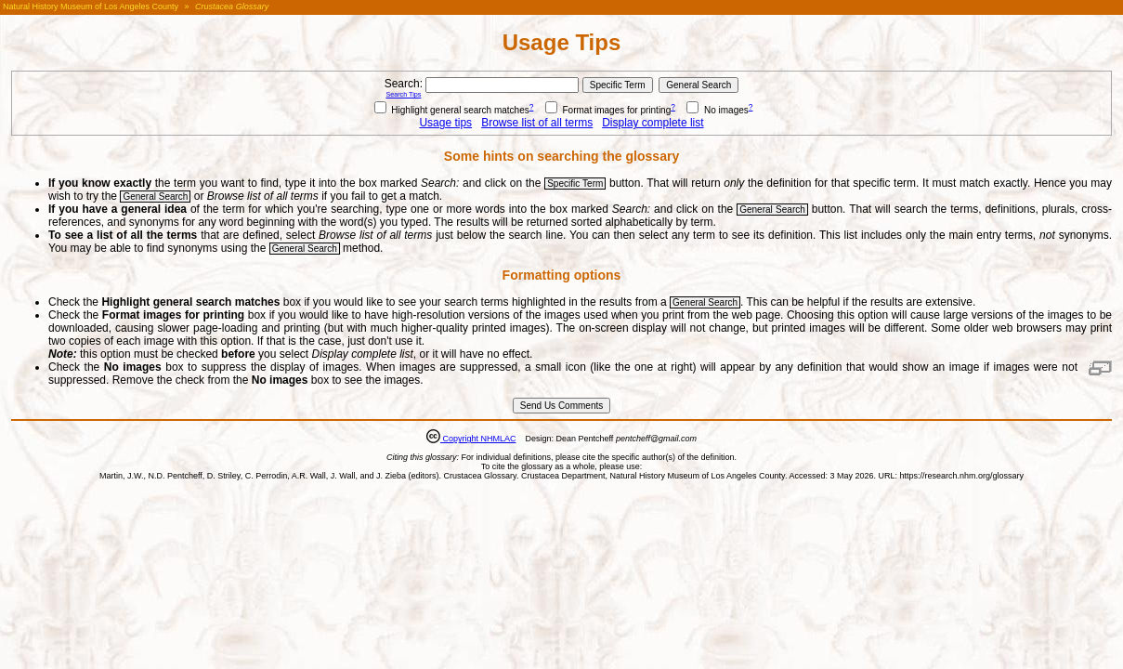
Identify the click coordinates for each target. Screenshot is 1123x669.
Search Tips (403, 94)
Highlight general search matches (451, 110)
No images (717, 110)
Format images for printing (608, 110)
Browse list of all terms (537, 122)
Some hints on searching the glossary (561, 156)
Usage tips (445, 122)
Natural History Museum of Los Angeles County (90, 6)
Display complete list (652, 122)
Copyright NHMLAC (478, 438)
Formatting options (562, 275)
